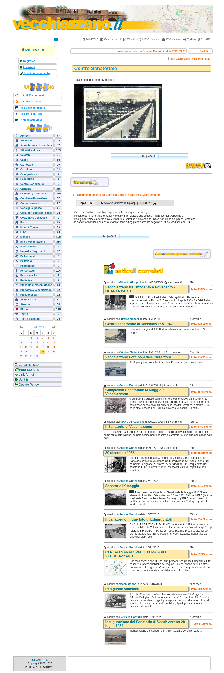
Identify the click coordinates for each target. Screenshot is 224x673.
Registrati (29, 61)
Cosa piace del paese (33, 217)
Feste (23, 222)
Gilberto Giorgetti (130, 282)
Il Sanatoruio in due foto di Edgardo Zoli (138, 519)
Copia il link (85, 203)
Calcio (24, 159)
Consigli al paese (31, 208)
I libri (23, 232)
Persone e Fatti (29, 275)
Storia (24, 309)
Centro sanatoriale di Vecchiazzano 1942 (139, 324)
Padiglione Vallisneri (122, 589)
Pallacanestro (28, 256)
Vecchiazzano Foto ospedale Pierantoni (138, 357)
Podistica (26, 280)
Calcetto (25, 155)
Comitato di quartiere (33, 198)
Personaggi (27, 270)
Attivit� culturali (30, 150)
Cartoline (26, 169)
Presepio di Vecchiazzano (36, 285)
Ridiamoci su (28, 294)
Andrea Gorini (128, 385)
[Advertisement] (37, 426)
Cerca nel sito (29, 364)
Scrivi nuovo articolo (36, 73)
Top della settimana (33, 107)
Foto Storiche (29, 369)
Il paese (25, 236)
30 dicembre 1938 (119, 453)
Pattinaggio (27, 265)
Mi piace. (149, 156)
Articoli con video (32, 120)
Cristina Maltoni (129, 319)
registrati (38, 49)
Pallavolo (26, 261)
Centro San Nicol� (32, 183)
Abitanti (25, 135)
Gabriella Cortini (129, 617)
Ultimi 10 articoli (31, 101)
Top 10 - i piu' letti (32, 113)
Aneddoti (26, 140)
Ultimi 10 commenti (33, 95)
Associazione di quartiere (36, 145)
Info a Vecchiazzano (32, 241)
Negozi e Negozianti (32, 251)
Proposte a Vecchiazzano (36, 289)
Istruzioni (29, 67)
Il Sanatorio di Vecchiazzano (128, 427)
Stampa (25, 304)
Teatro (24, 314)
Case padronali (29, 174)
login (28, 49)
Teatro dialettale (30, 318)
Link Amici (26, 374)
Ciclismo (25, 188)
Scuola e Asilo (29, 299)
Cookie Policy (29, 384)
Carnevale (26, 164)
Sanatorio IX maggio (122, 486)
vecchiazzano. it (129, 584)
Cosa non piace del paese (36, 212)
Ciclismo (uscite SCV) (33, 193)
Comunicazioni (29, 203)
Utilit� (23, 379)
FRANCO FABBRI (130, 421)
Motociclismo (28, 246)
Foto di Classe (29, 227)
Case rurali (27, 179)
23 (37, 351)
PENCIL (37, 660)
